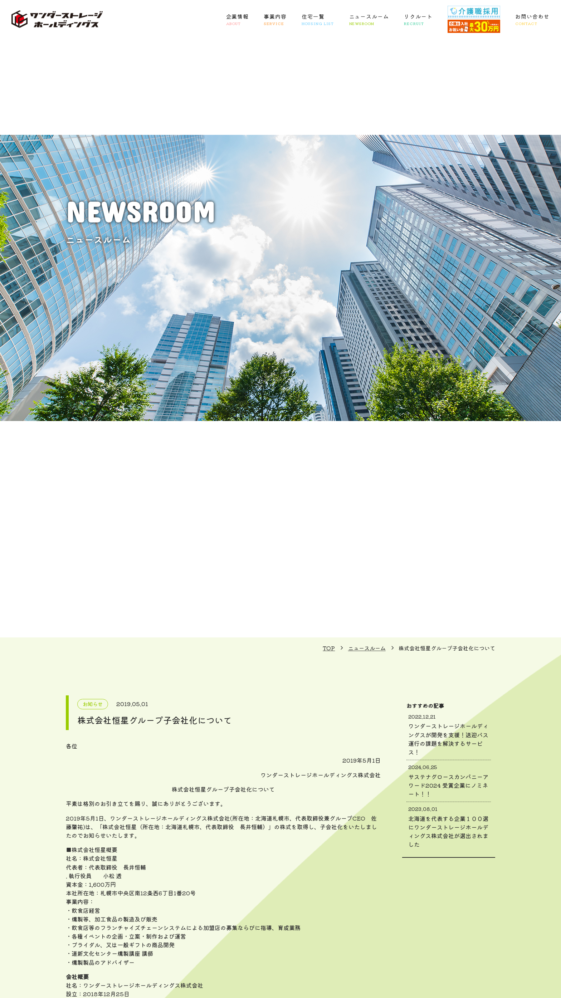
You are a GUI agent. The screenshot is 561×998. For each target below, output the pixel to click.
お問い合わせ (532, 20)
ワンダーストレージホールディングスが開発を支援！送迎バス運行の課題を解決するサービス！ (448, 734)
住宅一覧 (318, 20)
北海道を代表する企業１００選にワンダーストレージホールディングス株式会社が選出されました (448, 826)
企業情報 (237, 20)
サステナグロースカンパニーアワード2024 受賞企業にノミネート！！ (448, 780)
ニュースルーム (369, 20)
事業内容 (275, 20)
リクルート (418, 20)
